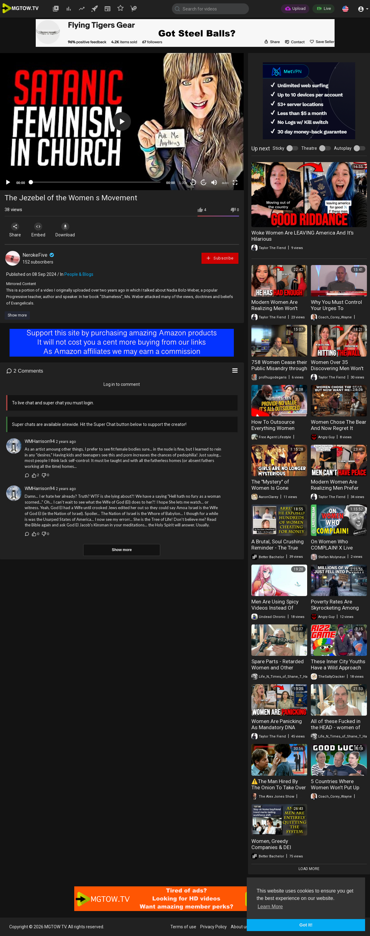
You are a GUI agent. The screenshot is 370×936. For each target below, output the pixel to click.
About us (239, 926)
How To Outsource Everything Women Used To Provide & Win (277, 428)
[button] (345, 8)
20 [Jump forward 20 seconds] (203, 182)
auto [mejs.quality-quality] (225, 183)
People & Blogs (78, 274)
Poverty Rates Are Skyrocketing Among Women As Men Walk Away (335, 611)
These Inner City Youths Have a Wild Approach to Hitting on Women (338, 667)
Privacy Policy (213, 926)
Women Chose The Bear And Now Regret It (338, 425)
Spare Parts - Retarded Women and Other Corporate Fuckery (277, 667)
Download (69, 230)
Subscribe (220, 258)
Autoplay (343, 148)
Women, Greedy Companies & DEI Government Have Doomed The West (273, 850)
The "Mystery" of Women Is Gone (270, 485)
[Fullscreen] (235, 182)
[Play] (8, 182)
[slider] (96, 182)
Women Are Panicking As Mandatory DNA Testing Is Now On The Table (277, 730)
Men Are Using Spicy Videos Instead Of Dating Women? (275, 608)
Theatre (309, 148)
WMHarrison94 (40, 441)
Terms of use (183, 926)
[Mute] (214, 182)
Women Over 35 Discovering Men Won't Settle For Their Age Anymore (337, 371)
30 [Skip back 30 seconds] (193, 182)
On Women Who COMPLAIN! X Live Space (332, 547)
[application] (122, 121)
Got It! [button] (305, 924)
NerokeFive (38, 255)
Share (16, 230)
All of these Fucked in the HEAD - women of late (335, 727)
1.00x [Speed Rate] (183, 183)
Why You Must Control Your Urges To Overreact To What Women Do (336, 311)
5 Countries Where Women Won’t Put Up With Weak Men (335, 787)
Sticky (278, 148)
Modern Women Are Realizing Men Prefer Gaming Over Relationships (335, 491)
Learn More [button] (270, 906)
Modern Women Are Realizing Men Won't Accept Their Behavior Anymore (276, 311)
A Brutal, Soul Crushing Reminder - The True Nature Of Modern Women (277, 550)
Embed (41, 230)
